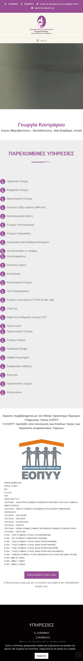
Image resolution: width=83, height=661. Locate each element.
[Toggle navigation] (41, 40)
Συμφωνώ (41, 656)
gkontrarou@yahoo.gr (44, 8)
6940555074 (29, 4)
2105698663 (13, 4)
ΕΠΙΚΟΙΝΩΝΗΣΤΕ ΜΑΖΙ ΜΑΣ (41, 575)
